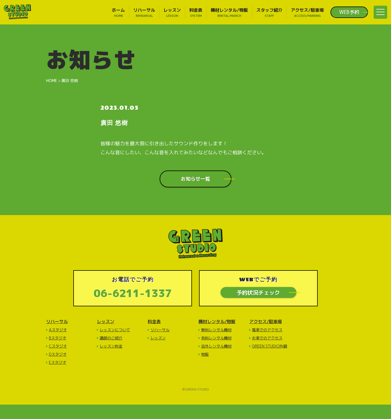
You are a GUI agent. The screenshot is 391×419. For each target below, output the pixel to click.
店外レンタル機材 (216, 346)
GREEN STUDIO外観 (269, 346)
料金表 (154, 322)
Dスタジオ (58, 354)
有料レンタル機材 (216, 338)
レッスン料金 (111, 346)
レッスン (105, 322)
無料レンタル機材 (216, 329)
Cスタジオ (58, 346)
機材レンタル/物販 (216, 322)
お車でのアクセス (267, 338)
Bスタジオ (57, 338)
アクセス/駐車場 (265, 322)
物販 (205, 354)
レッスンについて (115, 329)
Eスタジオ (57, 362)
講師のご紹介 (111, 338)
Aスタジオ (58, 329)
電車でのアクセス (267, 329)
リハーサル (57, 322)
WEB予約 (349, 12)
